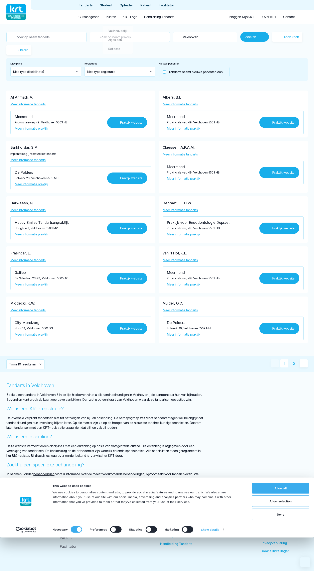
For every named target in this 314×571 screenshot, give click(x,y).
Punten (111, 17)
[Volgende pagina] (304, 363)
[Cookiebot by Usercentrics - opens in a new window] (25, 563)
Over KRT (269, 17)
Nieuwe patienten (169, 63)
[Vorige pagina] (275, 363)
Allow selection (281, 535)
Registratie (91, 63)
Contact (289, 17)
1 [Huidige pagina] (284, 363)
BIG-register (20, 456)
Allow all (280, 521)
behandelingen (43, 474)
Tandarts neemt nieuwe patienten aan (191, 72)
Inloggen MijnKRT (241, 17)
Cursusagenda (88, 17)
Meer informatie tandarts (28, 104)
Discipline (16, 63)
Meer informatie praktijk (31, 128)
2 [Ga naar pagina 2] (294, 363)
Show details (210, 563)
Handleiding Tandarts (159, 17)
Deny (280, 548)
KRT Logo (130, 17)
